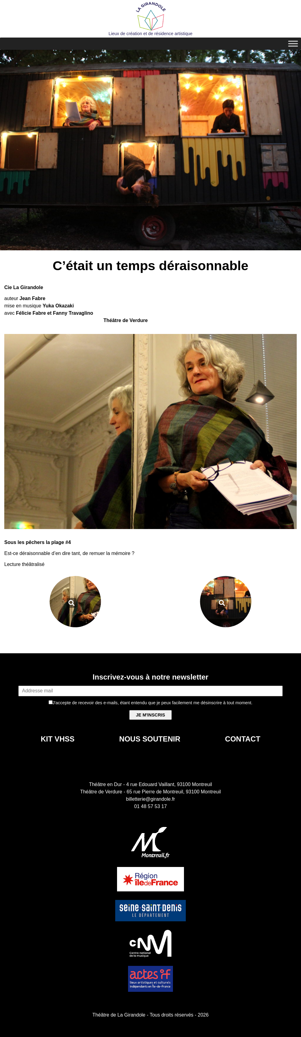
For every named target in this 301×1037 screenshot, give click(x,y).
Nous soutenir (149, 739)
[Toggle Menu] (293, 43)
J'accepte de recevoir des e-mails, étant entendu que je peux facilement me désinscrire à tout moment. (151, 702)
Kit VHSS (58, 739)
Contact (242, 739)
